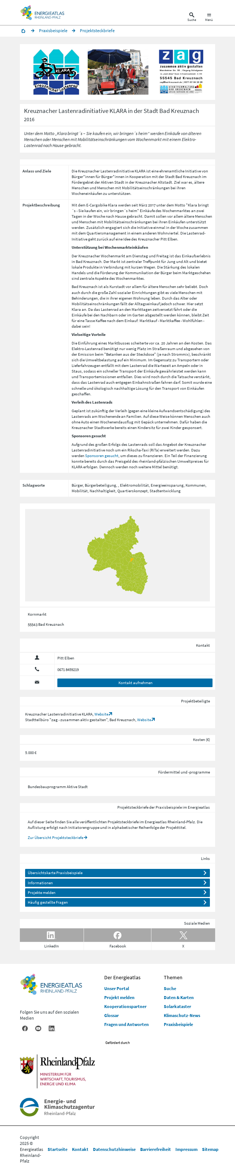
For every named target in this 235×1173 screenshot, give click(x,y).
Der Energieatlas (122, 977)
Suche (170, 988)
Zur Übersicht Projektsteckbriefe (55, 837)
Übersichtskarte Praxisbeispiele (55, 872)
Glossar (111, 1015)
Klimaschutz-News (182, 1015)
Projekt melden (119, 997)
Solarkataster (177, 1006)
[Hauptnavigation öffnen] (209, 17)
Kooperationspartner (125, 1006)
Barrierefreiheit (155, 1149)
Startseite (57, 1149)
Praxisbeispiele (178, 1024)
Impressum (186, 1149)
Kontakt (80, 1149)
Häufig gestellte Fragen (48, 902)
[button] (56, 72)
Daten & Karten (179, 997)
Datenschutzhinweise (114, 1149)
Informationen (40, 882)
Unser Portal (116, 988)
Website (101, 714)
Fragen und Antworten (126, 1024)
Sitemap (210, 1149)
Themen (173, 977)
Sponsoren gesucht (101, 455)
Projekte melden (41, 892)
